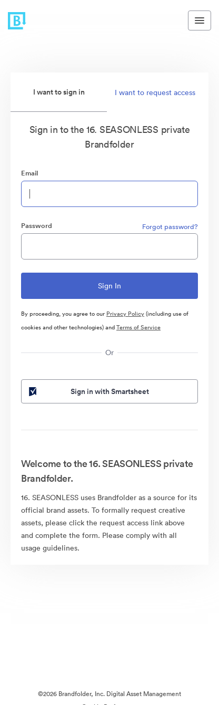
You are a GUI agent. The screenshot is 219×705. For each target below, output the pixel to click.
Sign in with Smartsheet (88, 391)
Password (36, 225)
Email (29, 173)
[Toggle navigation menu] (199, 20)
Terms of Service (138, 327)
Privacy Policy (125, 313)
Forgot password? (170, 226)
